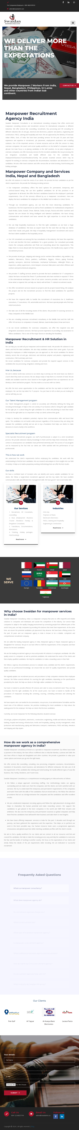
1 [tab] (35, 72)
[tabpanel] (39, 52)
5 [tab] (44, 72)
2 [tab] (37, 72)
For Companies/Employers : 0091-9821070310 (21, 5)
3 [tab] (40, 72)
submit (15, 1093)
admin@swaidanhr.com (16, 9)
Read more (21, 539)
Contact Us (69, 85)
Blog (32, 1126)
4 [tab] (42, 72)
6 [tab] (46, 72)
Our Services (21, 508)
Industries (58, 508)
